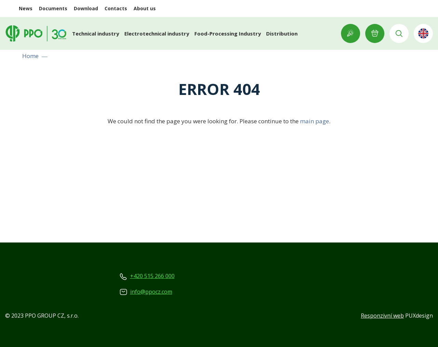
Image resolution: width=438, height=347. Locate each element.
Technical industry (95, 33)
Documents (53, 8)
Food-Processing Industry (227, 33)
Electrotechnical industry (156, 33)
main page (314, 121)
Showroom (350, 33)
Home (30, 56)
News (25, 8)
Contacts (116, 8)
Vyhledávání (399, 33)
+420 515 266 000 (152, 276)
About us (145, 8)
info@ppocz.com (151, 291)
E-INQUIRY (374, 33)
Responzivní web (382, 315)
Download (86, 8)
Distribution (282, 33)
